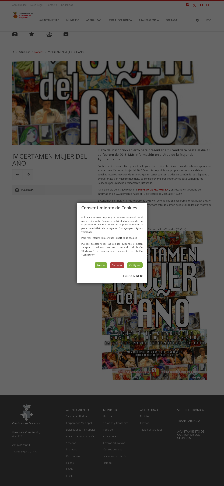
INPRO (139, 275)
